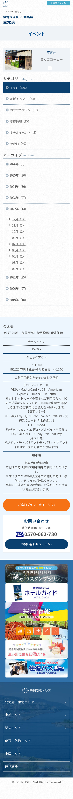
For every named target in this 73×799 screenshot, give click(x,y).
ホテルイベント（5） (24, 132)
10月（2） (19, 231)
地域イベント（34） (23, 99)
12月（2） (19, 219)
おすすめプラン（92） (25, 110)
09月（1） (19, 237)
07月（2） (19, 244)
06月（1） (19, 250)
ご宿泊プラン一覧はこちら (35, 504)
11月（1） (19, 225)
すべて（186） (19, 87)
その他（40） (19, 143)
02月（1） (19, 268)
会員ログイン (57, 2)
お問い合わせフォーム (35, 544)
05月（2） (19, 256)
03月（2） (19, 262)
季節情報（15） (20, 121)
